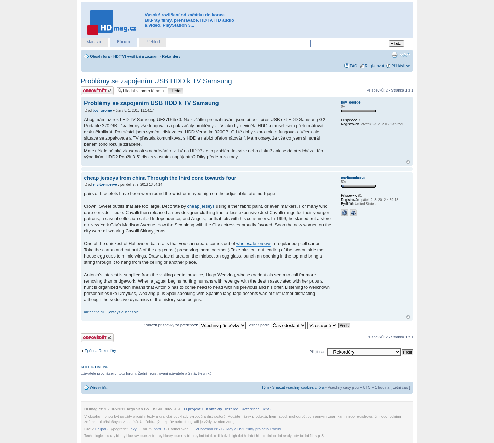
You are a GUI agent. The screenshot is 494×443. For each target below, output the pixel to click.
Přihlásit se (400, 66)
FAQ (353, 66)
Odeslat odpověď (97, 90)
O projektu (193, 409)
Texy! (133, 429)
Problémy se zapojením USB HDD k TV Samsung (156, 81)
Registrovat (374, 66)
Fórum (123, 41)
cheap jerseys (201, 206)
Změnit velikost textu (405, 55)
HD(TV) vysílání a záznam (136, 56)
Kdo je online (95, 367)
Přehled (152, 41)
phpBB (159, 429)
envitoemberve (105, 185)
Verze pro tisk (394, 55)
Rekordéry (171, 56)
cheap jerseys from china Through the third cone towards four (160, 178)
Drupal (100, 429)
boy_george (102, 110)
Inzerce (231, 409)
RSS (267, 409)
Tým (265, 387)
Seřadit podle (276, 325)
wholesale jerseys (254, 243)
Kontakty (214, 409)
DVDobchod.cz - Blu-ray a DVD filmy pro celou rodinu (237, 429)
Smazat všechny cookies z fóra (298, 387)
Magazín (94, 41)
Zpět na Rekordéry (100, 351)
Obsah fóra (100, 56)
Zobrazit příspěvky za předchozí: (194, 325)
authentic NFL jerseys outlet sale (111, 312)
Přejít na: (317, 352)
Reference (251, 409)
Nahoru (408, 162)
